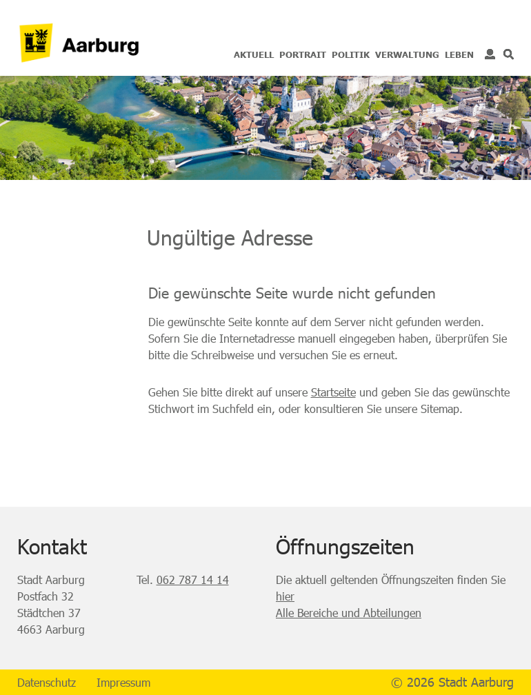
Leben (459, 54)
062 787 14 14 (193, 579)
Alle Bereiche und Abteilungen (348, 612)
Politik (351, 54)
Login (490, 54)
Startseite (333, 392)
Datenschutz (46, 682)
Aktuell (254, 54)
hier (285, 596)
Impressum (123, 682)
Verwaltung (407, 54)
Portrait (302, 54)
